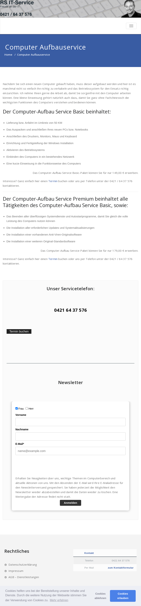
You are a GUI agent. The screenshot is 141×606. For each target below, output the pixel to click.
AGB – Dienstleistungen (23, 577)
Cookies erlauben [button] (122, 596)
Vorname (20, 414)
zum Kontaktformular (120, 567)
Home (8, 54)
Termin (52, 181)
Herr (31, 408)
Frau (21, 408)
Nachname (21, 429)
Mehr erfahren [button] (59, 600)
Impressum (15, 571)
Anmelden (70, 502)
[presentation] (43, 465)
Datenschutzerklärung (22, 564)
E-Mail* (19, 443)
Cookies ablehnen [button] (100, 596)
